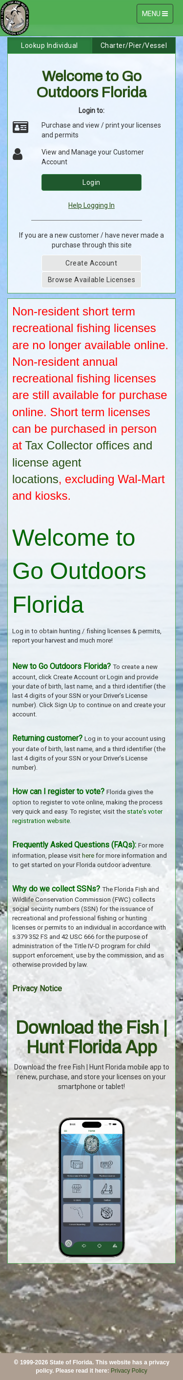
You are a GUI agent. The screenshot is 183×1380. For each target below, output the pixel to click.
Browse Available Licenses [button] (92, 280)
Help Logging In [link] (91, 205)
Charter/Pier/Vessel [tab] (134, 45)
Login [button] (91, 182)
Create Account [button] (91, 263)
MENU (157, 15)
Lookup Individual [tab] (49, 45)
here (88, 855)
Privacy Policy (129, 1370)
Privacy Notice (37, 988)
